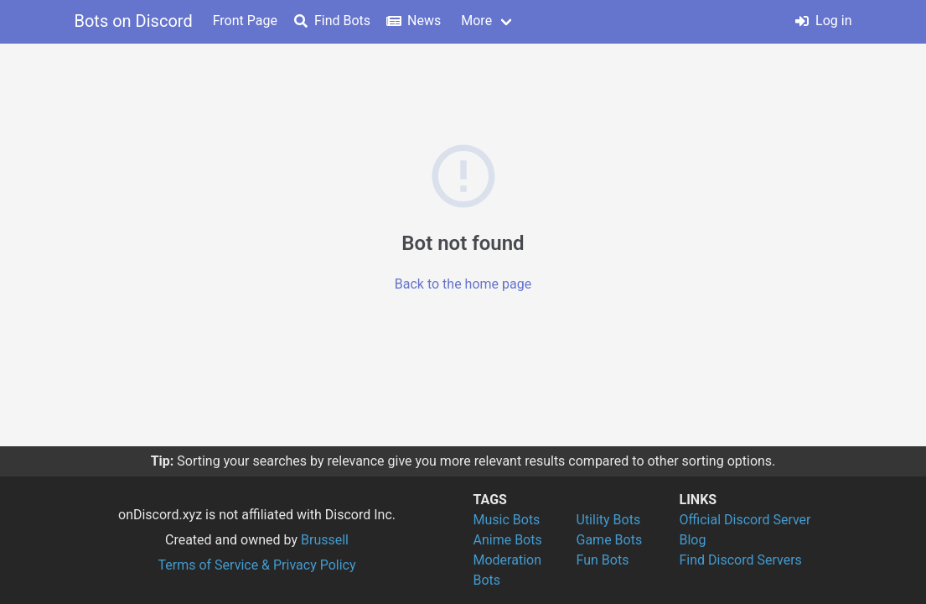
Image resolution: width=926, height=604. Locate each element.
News (414, 21)
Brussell (325, 540)
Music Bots (507, 520)
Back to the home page (463, 284)
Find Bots (332, 21)
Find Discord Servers (741, 560)
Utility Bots (609, 520)
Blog (693, 540)
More (476, 21)
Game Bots (610, 540)
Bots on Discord (134, 21)
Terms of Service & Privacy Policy (256, 565)
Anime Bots (507, 540)
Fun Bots (603, 560)
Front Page (245, 21)
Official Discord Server (745, 520)
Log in (823, 21)
